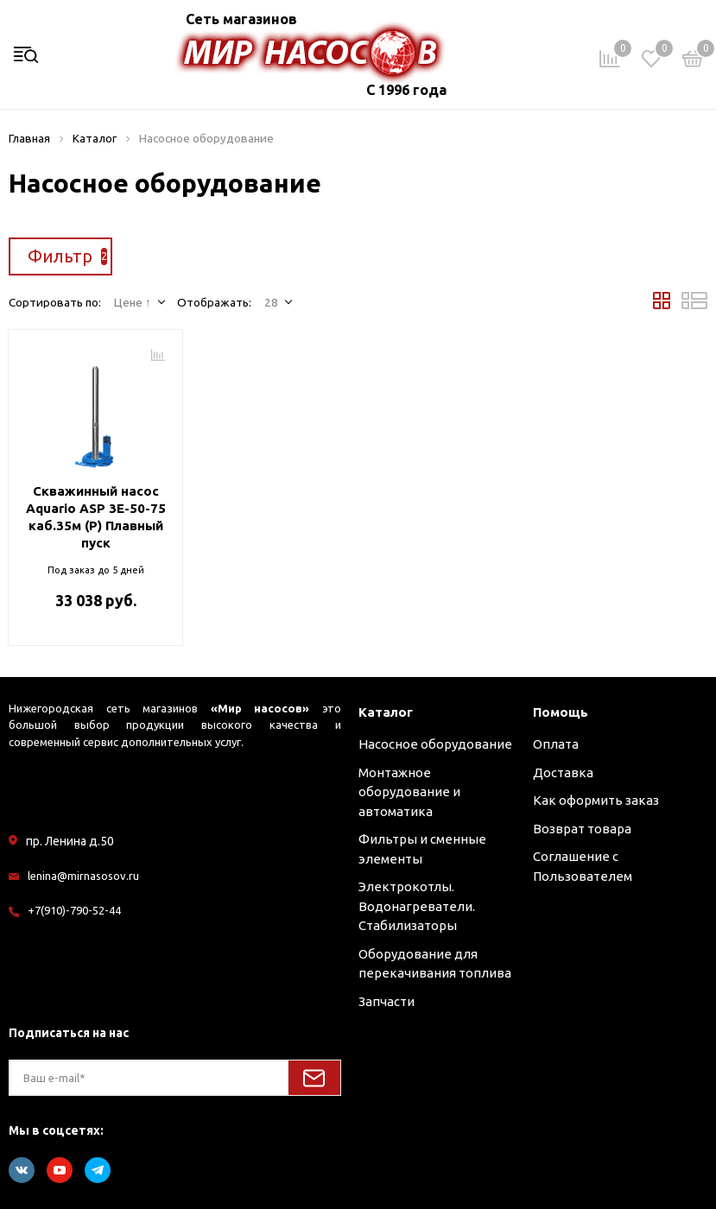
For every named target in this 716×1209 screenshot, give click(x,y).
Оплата (556, 744)
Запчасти (386, 1001)
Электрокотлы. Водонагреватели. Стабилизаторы (416, 906)
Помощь (560, 712)
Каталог (385, 712)
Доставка (563, 772)
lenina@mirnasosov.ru (83, 876)
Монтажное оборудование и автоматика (409, 792)
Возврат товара (582, 828)
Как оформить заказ (596, 800)
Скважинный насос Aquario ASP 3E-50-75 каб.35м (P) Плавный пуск (96, 517)
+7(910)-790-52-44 (74, 910)
